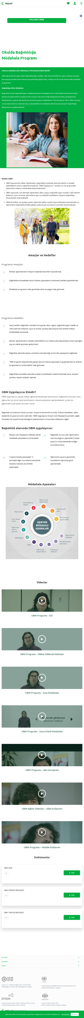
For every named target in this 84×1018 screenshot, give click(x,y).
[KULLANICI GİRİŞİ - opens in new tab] (36, 20)
